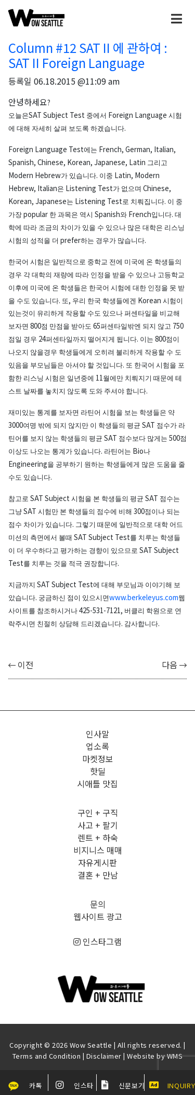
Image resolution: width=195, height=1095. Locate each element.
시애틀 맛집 (97, 783)
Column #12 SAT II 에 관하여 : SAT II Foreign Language (87, 55)
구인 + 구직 (97, 812)
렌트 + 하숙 (97, 837)
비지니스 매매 (97, 850)
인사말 (97, 733)
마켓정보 (97, 758)
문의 (98, 904)
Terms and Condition (46, 1056)
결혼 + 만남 (97, 875)
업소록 (97, 746)
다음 (174, 664)
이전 (20, 664)
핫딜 (98, 771)
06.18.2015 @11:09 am (77, 81)
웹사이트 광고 (97, 916)
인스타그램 (97, 941)
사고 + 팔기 (97, 825)
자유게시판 (97, 862)
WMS (175, 1056)
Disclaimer (104, 1056)
